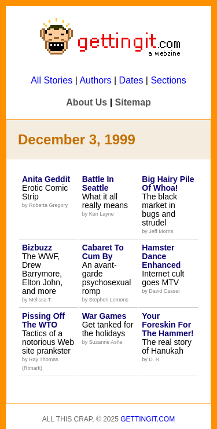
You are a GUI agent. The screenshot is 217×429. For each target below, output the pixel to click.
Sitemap (133, 102)
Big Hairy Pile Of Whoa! (168, 183)
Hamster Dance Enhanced (161, 256)
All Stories (51, 80)
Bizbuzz (37, 247)
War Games (104, 316)
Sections (168, 80)
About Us (86, 102)
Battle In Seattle (98, 183)
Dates (131, 80)
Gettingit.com (147, 419)
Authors (95, 80)
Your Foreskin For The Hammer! (167, 324)
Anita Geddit (46, 179)
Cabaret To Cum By (103, 252)
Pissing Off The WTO (43, 320)
